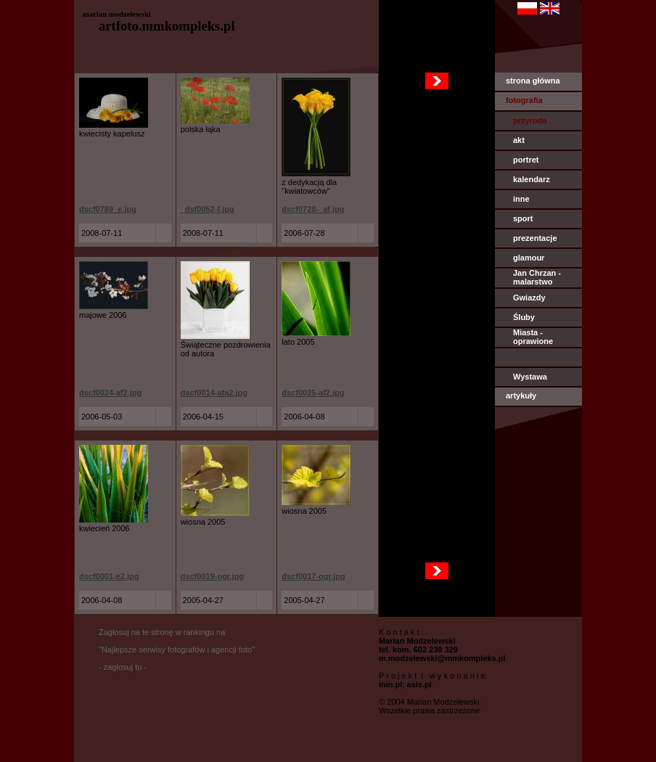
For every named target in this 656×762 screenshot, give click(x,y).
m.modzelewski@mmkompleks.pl (442, 658)
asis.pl (419, 684)
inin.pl (390, 684)
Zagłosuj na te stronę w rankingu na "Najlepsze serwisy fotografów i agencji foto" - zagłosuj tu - (177, 649)
